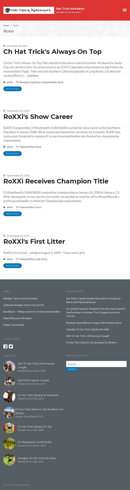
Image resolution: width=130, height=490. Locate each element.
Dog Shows (35, 82)
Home (6, 25)
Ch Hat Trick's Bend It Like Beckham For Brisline (91, 342)
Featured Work (49, 82)
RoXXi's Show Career (38, 117)
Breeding (24, 82)
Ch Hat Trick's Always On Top (52, 52)
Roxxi (60, 82)
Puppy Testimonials (13, 324)
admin (10, 82)
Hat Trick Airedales (70, 8)
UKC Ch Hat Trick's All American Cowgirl (87, 335)
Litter (38, 259)
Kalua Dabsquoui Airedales (17, 318)
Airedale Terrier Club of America (20, 298)
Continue (32, 75)
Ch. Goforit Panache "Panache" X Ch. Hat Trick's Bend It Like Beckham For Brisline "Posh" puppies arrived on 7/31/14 (95, 312)
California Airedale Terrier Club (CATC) (23, 305)
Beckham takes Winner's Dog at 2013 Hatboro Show (94, 322)
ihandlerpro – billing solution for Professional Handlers (31, 311)
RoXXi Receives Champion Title (56, 181)
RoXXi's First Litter (34, 241)
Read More (12, 88)
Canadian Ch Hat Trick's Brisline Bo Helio (87, 329)
